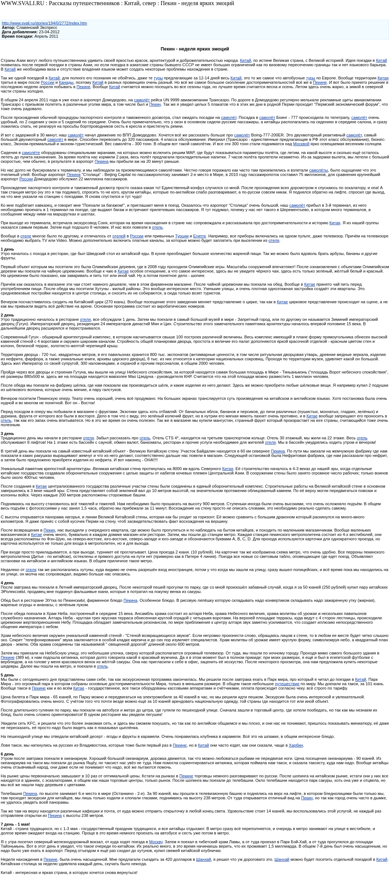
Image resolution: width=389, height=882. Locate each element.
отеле (25, 236)
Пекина (102, 161)
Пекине (320, 82)
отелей (119, 236)
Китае (123, 271)
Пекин (155, 104)
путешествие (287, 684)
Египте (199, 236)
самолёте (31, 152)
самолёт (142, 100)
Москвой (301, 144)
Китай (245, 60)
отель (157, 227)
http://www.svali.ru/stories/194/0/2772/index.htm (44, 23)
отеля (274, 240)
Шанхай (203, 859)
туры (158, 78)
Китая (383, 78)
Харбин (296, 745)
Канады (66, 82)
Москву (155, 842)
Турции (182, 236)
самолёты (318, 170)
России (48, 82)
